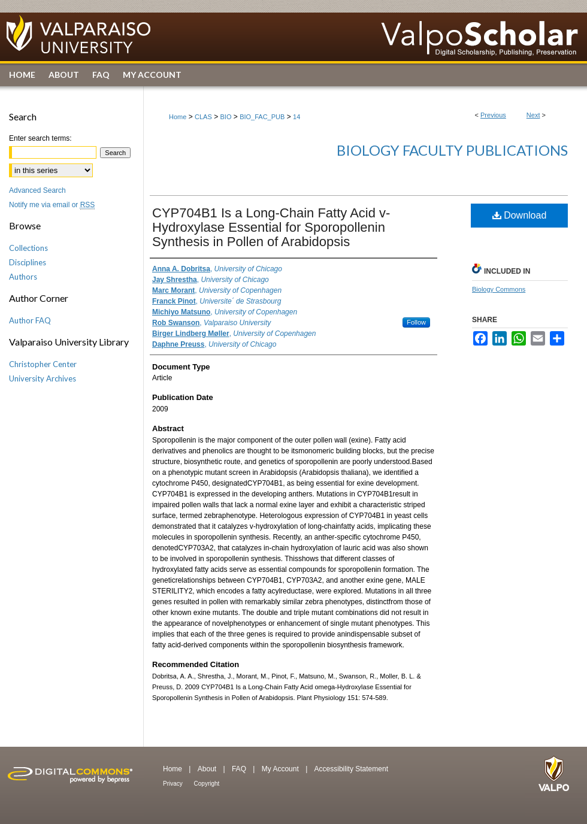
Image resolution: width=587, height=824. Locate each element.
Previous (493, 115)
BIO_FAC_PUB (262, 116)
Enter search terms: (40, 138)
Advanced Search (37, 190)
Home (177, 116)
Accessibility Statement (351, 769)
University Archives (42, 378)
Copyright (207, 783)
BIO (226, 116)
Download (519, 215)
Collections (28, 248)
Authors (23, 276)
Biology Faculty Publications (452, 150)
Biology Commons (498, 289)
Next (533, 115)
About (208, 769)
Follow (416, 322)
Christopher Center (43, 364)
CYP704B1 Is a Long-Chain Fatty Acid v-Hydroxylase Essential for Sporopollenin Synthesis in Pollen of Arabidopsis (271, 227)
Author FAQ (30, 320)
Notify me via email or (52, 205)
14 (296, 116)
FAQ (240, 769)
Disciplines (27, 262)
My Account (281, 769)
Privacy (173, 783)
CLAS (203, 116)
